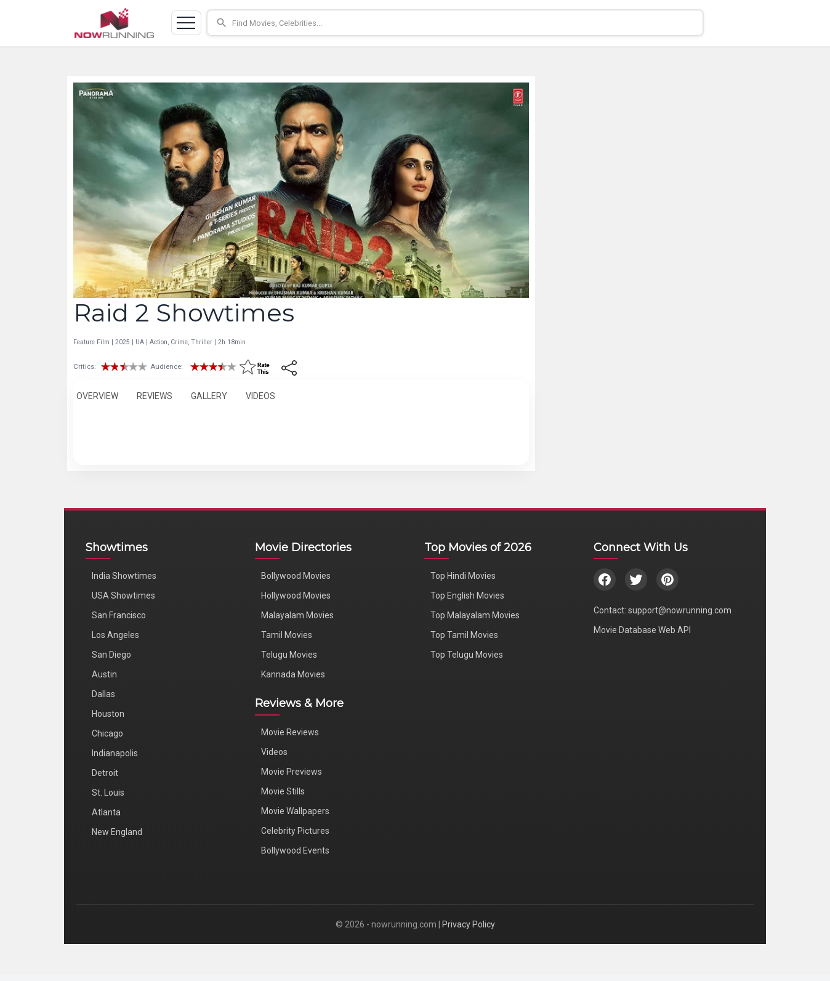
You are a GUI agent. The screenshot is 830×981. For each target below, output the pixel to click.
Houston (108, 714)
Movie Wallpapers (295, 811)
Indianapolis (115, 753)
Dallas (103, 694)
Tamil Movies (286, 635)
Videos (274, 752)
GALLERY (209, 396)
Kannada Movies (293, 674)
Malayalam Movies (297, 615)
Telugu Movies (289, 655)
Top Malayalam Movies (475, 615)
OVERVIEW (97, 396)
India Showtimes (124, 576)
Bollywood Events (295, 850)
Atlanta (106, 812)
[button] (484, 23)
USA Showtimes (123, 595)
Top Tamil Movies (464, 635)
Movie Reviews (290, 732)
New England (117, 832)
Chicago (107, 733)
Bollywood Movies (296, 576)
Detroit (105, 773)
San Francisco (119, 615)
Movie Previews (291, 772)
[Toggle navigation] (189, 23)
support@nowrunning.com (679, 610)
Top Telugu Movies (466, 655)
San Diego (111, 655)
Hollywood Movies (296, 595)
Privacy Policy (468, 924)
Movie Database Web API (642, 630)
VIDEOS (260, 396)
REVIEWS (154, 396)
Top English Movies (467, 595)
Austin (104, 674)
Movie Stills (283, 791)
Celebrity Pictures (295, 831)
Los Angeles (115, 635)
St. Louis (108, 792)
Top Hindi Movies (463, 576)
